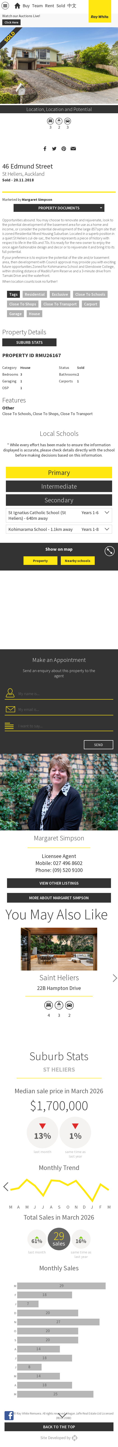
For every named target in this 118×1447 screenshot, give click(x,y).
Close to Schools (90, 294)
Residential (35, 294)
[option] (59, 973)
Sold (61, 5)
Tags (13, 294)
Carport (90, 304)
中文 (71, 5)
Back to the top (59, 1426)
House (34, 313)
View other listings (59, 883)
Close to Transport (60, 304)
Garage (15, 313)
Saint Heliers (59, 977)
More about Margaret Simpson (59, 897)
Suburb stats (29, 342)
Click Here (11, 22)
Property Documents (59, 207)
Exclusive (60, 294)
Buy (26, 5)
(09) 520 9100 (67, 870)
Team (37, 5)
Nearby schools (77, 560)
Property (40, 560)
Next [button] (115, 977)
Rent (49, 5)
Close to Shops (22, 304)
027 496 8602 (68, 863)
